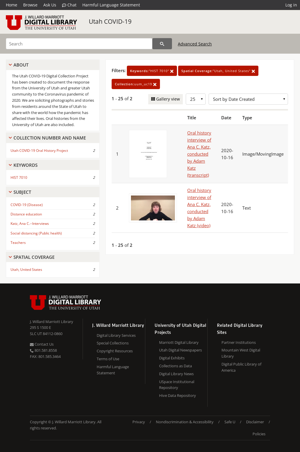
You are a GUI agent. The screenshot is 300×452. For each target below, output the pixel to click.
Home (11, 5)
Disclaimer (255, 421)
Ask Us (49, 5)
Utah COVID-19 (110, 21)
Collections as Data (175, 365)
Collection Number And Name (49, 138)
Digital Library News (176, 373)
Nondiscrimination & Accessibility (185, 421)
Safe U (229, 421)
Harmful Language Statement (111, 5)
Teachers (18, 242)
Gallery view (167, 99)
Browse (30, 5)
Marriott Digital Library (179, 342)
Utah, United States (26, 269)
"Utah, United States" (218, 71)
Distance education (26, 214)
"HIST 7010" (152, 71)
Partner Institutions (238, 342)
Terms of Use (108, 358)
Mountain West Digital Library (240, 353)
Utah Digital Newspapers (180, 350)
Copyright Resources (115, 351)
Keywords (25, 165)
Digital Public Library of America (241, 367)
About (20, 65)
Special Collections (113, 343)
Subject (22, 192)
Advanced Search (195, 44)
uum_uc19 (136, 84)
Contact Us (42, 344)
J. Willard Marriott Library (51, 321)
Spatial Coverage (33, 257)
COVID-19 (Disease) (27, 204)
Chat (69, 5)
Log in (291, 5)
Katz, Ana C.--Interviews (30, 223)
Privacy (138, 421)
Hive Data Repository (177, 395)
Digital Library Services (116, 335)
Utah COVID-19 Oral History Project (39, 150)
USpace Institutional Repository (176, 384)
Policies (259, 433)
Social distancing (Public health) (36, 233)
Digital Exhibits (172, 358)
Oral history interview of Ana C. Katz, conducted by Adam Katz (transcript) (199, 154)
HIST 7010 (19, 177)
